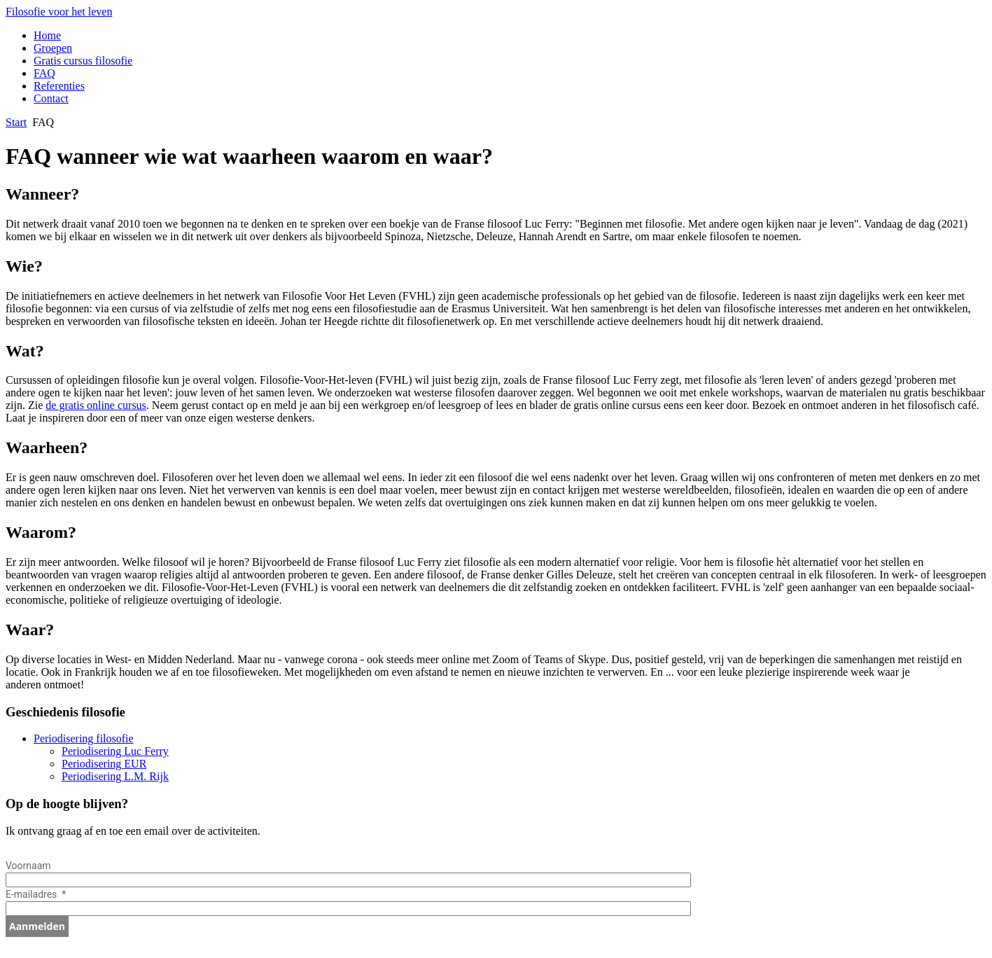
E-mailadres (33, 894)
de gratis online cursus (96, 405)
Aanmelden (37, 926)
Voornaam (29, 865)
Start (16, 122)
